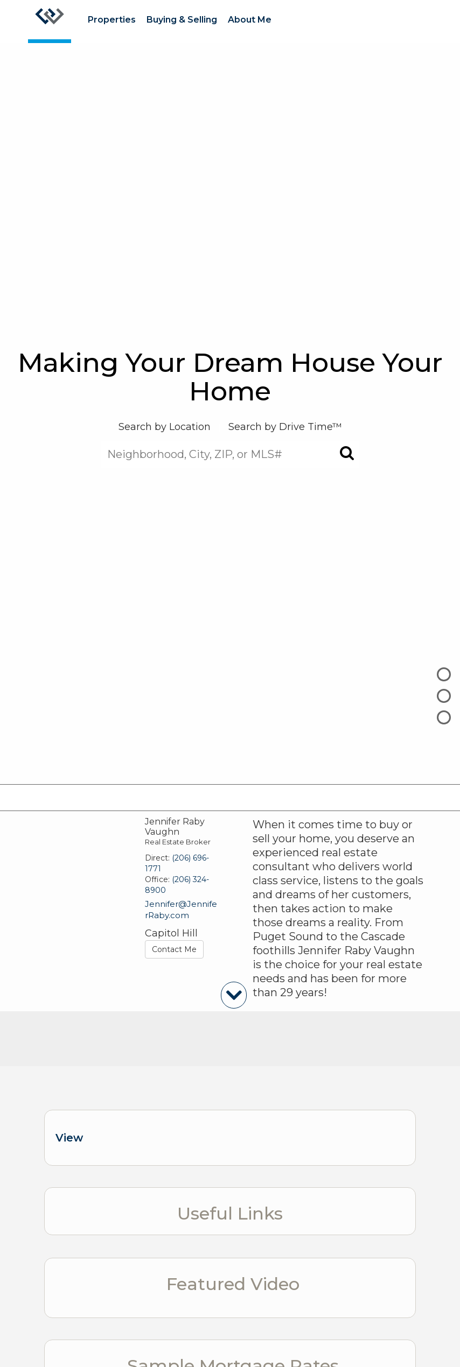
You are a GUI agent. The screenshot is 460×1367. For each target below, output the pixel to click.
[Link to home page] (49, 21)
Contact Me (174, 949)
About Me (249, 20)
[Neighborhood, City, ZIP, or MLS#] (230, 454)
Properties (112, 20)
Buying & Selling (182, 20)
